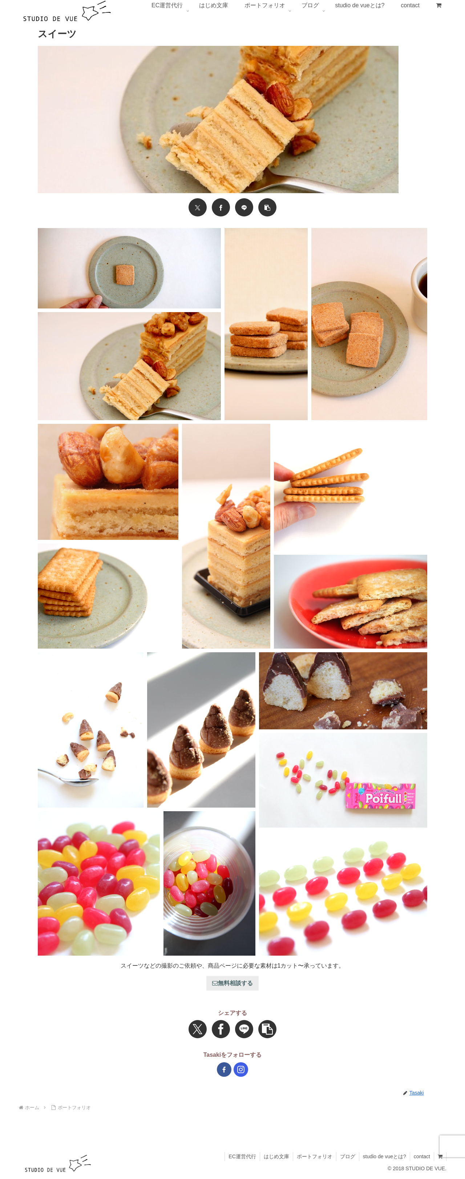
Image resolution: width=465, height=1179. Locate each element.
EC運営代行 (242, 1156)
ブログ (347, 1156)
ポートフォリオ (314, 1156)
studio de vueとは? (384, 1156)
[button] (267, 207)
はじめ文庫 (276, 1156)
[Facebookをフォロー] (224, 1069)
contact (422, 1156)
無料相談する (232, 983)
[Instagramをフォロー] (241, 1069)
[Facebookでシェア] (221, 207)
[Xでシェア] (198, 207)
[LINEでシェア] (244, 207)
